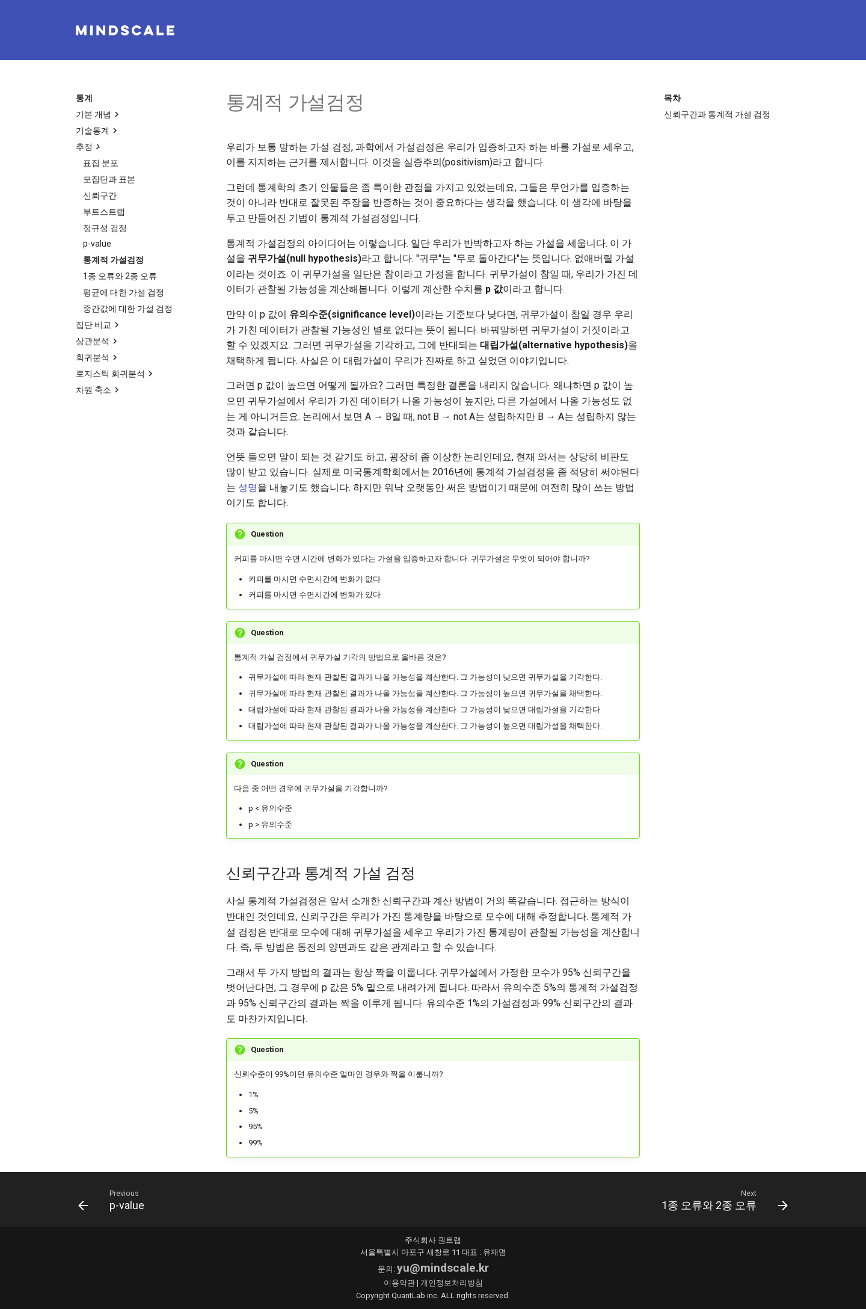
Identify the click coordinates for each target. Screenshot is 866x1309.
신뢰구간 (100, 195)
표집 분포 (100, 163)
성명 (247, 487)
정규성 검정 (105, 228)
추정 (89, 146)
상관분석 (98, 341)
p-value (97, 243)
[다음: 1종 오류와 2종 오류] (721, 1199)
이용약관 (399, 1282)
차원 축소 (99, 389)
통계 (84, 98)
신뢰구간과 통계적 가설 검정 (717, 114)
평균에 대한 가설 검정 (123, 292)
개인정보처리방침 (451, 1282)
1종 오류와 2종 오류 (120, 276)
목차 (672, 98)
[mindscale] (125, 30)
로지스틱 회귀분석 (116, 373)
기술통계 (98, 130)
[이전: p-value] (115, 1199)
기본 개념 (99, 114)
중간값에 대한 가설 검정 (128, 308)
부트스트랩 (104, 212)
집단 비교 (99, 324)
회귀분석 (98, 357)
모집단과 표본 (109, 179)
